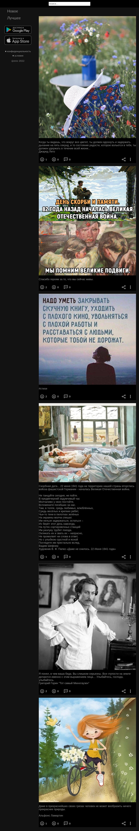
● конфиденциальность (18, 51)
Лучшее (14, 18)
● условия (18, 55)
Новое (12, 11)
